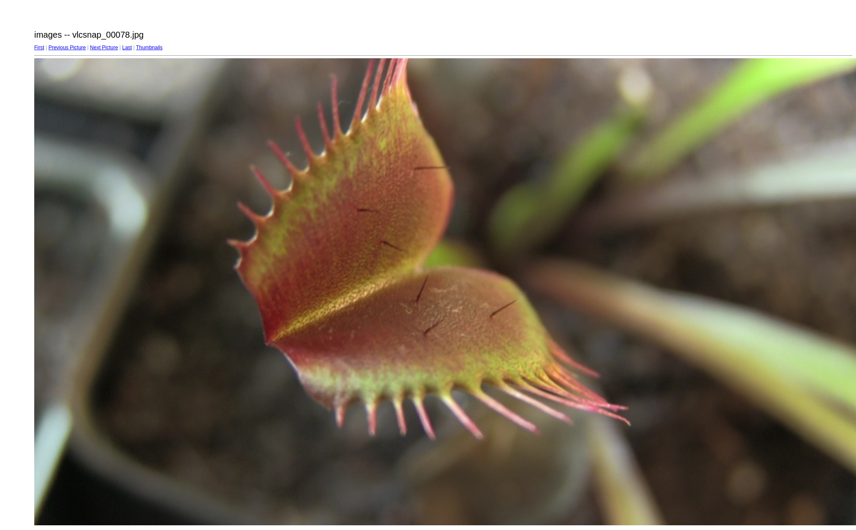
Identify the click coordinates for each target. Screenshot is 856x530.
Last (127, 48)
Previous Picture (67, 48)
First (39, 48)
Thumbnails (149, 48)
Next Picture (104, 48)
